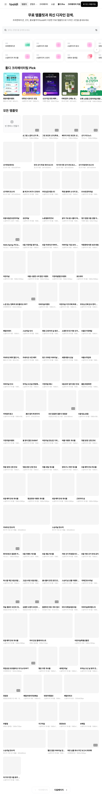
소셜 (53, 4)
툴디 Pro (61, 4)
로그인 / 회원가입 (89, 4)
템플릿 (24, 4)
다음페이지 (61, 790)
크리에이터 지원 (74, 4)
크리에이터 (43, 4)
